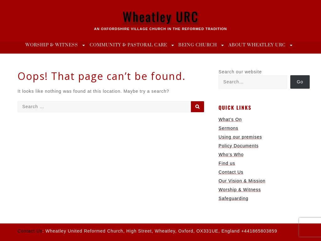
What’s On (230, 119)
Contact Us (230, 172)
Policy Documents (238, 145)
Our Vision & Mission (242, 180)
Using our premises (240, 136)
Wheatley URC (161, 16)
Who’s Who (231, 154)
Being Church (197, 45)
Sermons (228, 128)
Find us (226, 163)
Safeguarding (233, 198)
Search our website (240, 71)
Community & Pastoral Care (128, 45)
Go (300, 81)
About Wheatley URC (257, 45)
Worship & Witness (51, 45)
